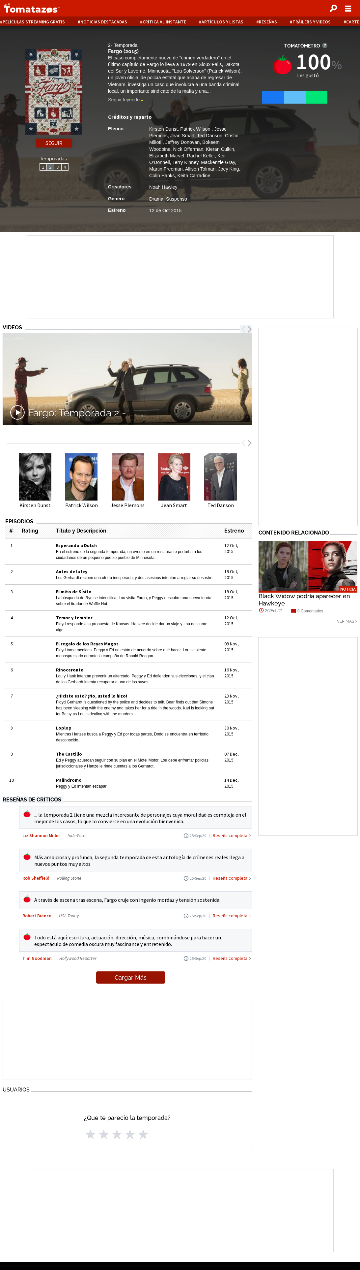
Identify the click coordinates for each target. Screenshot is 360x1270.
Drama (156, 199)
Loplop (63, 728)
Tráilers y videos (311, 22)
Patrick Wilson (195, 129)
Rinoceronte (69, 670)
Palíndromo (69, 780)
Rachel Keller (201, 155)
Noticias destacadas (103, 22)
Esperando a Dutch (76, 545)
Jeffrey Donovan (182, 142)
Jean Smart (182, 135)
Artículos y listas (222, 22)
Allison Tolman (200, 169)
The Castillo (69, 754)
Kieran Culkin (220, 149)
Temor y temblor (74, 618)
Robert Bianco (36, 916)
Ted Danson (209, 135)
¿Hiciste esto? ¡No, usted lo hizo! (91, 696)
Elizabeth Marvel (166, 155)
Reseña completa (230, 835)
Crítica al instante (164, 22)
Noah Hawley (163, 187)
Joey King (228, 169)
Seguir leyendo (124, 99)
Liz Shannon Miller (41, 835)
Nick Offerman (188, 149)
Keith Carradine (193, 175)
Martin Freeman (166, 169)
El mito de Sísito (74, 592)
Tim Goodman (37, 958)
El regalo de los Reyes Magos (87, 644)
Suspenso (176, 199)
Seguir (53, 143)
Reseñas (268, 22)
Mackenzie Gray (218, 162)
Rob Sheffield (35, 878)
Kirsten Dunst (163, 129)
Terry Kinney (185, 162)
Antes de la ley (71, 571)
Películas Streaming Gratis (34, 22)
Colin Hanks (162, 175)
